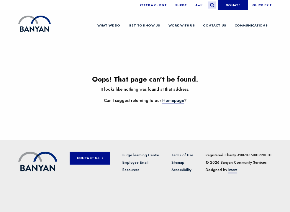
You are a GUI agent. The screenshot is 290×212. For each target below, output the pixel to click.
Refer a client (153, 5)
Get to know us (144, 25)
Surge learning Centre (140, 155)
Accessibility (181, 170)
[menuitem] (155, 5)
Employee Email (135, 162)
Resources (131, 170)
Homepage (173, 100)
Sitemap (177, 162)
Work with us (181, 25)
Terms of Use (182, 155)
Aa (197, 5)
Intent (232, 170)
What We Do (108, 25)
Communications (251, 25)
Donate (233, 5)
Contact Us (214, 25)
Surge (181, 5)
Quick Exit (262, 5)
